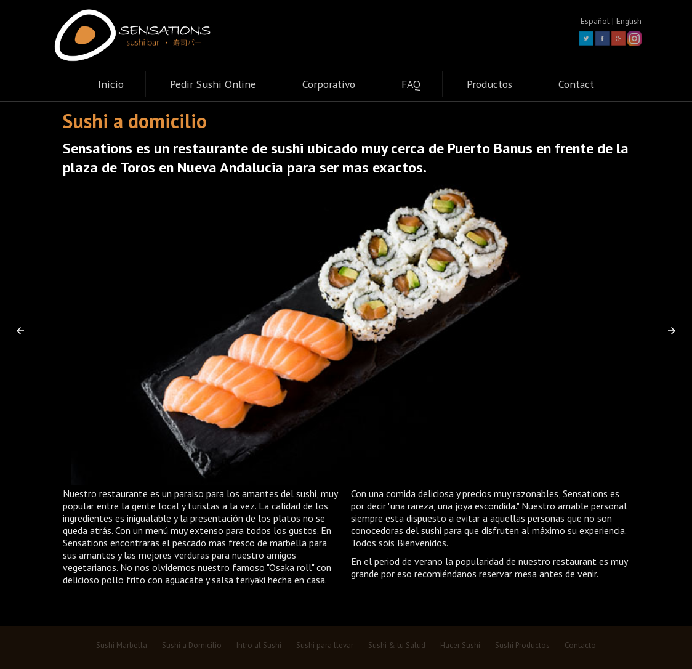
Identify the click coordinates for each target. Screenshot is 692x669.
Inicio (111, 84)
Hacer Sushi (460, 645)
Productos (489, 84)
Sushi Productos (522, 645)
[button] (20, 330)
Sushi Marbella (121, 645)
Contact (576, 84)
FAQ (410, 84)
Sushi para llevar (324, 645)
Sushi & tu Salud (396, 645)
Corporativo (328, 84)
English (629, 20)
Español (595, 20)
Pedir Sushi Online (213, 84)
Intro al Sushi (258, 645)
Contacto (580, 645)
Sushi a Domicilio (192, 645)
